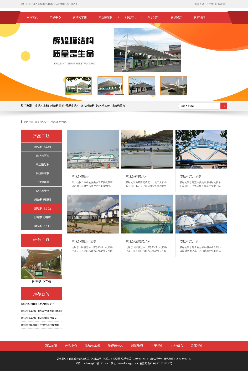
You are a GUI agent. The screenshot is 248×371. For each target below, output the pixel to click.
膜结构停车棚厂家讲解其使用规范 (39, 318)
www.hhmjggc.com (128, 363)
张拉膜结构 (88, 105)
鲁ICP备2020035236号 (160, 363)
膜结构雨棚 (57, 105)
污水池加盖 (103, 105)
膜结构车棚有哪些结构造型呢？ (37, 303)
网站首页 (32, 17)
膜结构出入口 (42, 226)
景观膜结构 (105, 17)
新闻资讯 (130, 17)
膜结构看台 (118, 105)
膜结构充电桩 (42, 217)
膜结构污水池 (42, 208)
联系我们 (222, 3)
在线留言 (176, 17)
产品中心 (55, 17)
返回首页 (199, 3)
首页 (37, 121)
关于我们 (211, 3)
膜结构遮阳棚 (42, 199)
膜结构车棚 (80, 17)
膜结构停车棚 (42, 146)
